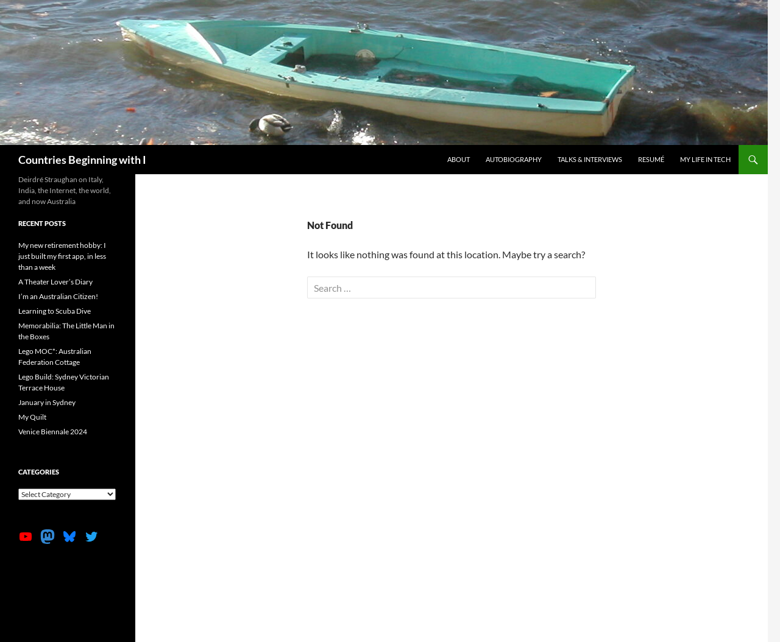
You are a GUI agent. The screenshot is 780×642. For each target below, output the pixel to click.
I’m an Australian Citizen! (58, 296)
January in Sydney (47, 402)
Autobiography (514, 159)
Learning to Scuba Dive (54, 311)
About (458, 159)
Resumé (651, 159)
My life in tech (705, 159)
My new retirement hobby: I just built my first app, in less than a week (62, 256)
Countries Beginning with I (82, 159)
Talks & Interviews (590, 159)
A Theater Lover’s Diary (55, 281)
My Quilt (32, 417)
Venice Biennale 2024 (52, 431)
